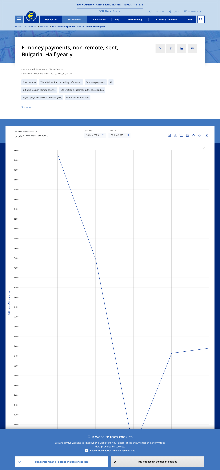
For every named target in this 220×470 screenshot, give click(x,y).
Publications (99, 19)
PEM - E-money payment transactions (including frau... (80, 26)
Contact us (194, 11)
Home (18, 26)
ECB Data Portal (110, 11)
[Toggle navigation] (19, 19)
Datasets (44, 26)
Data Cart (158, 11)
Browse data (74, 19)
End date (112, 131)
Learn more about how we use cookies (112, 450)
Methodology (135, 19)
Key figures (51, 19)
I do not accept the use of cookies (157, 461)
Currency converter (166, 19)
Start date (88, 131)
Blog (116, 19)
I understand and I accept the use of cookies (61, 461)
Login (176, 11)
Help (190, 19)
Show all (26, 107)
